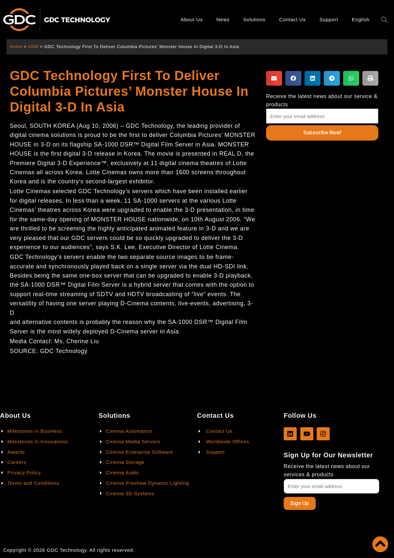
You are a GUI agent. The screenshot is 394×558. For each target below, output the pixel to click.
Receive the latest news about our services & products (327, 470)
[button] (274, 78)
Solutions (254, 19)
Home (16, 46)
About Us (192, 19)
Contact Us (292, 19)
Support (328, 19)
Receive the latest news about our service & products (321, 100)
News (222, 19)
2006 (33, 46)
